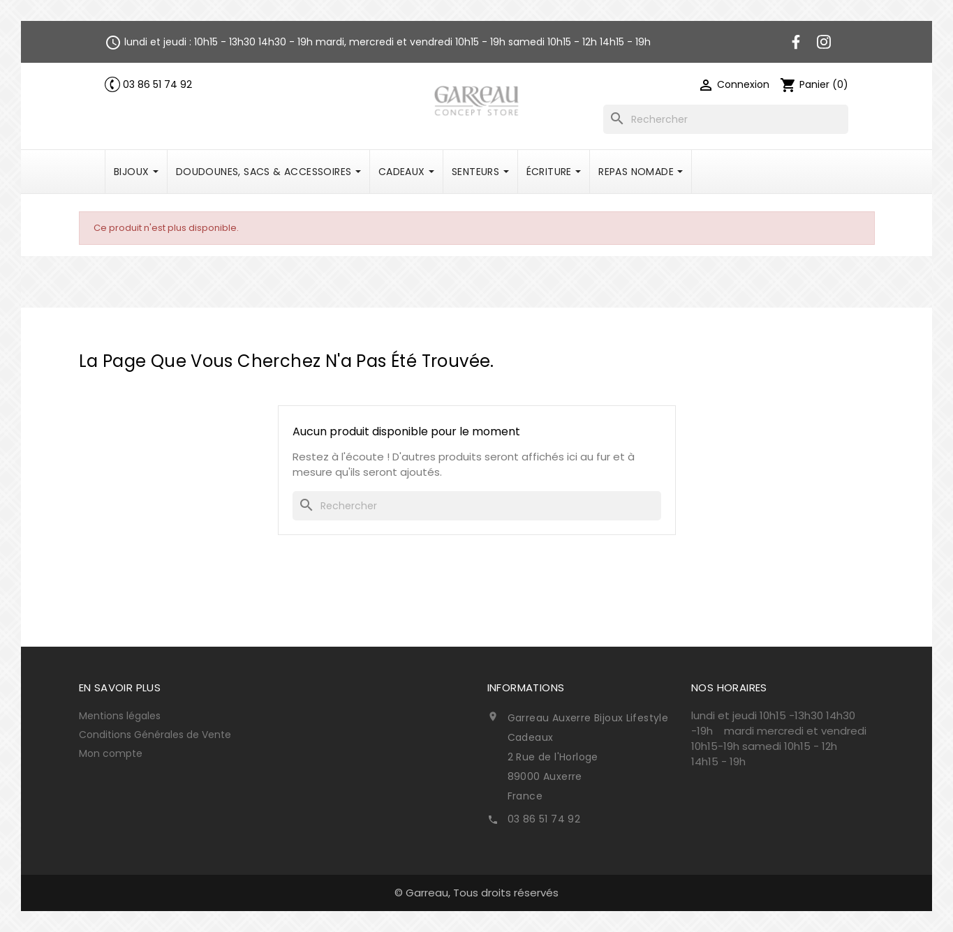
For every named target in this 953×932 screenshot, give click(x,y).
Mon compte (110, 753)
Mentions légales (120, 716)
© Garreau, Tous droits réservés (476, 892)
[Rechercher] (725, 119)
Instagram (824, 42)
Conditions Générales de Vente (155, 735)
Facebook (796, 42)
